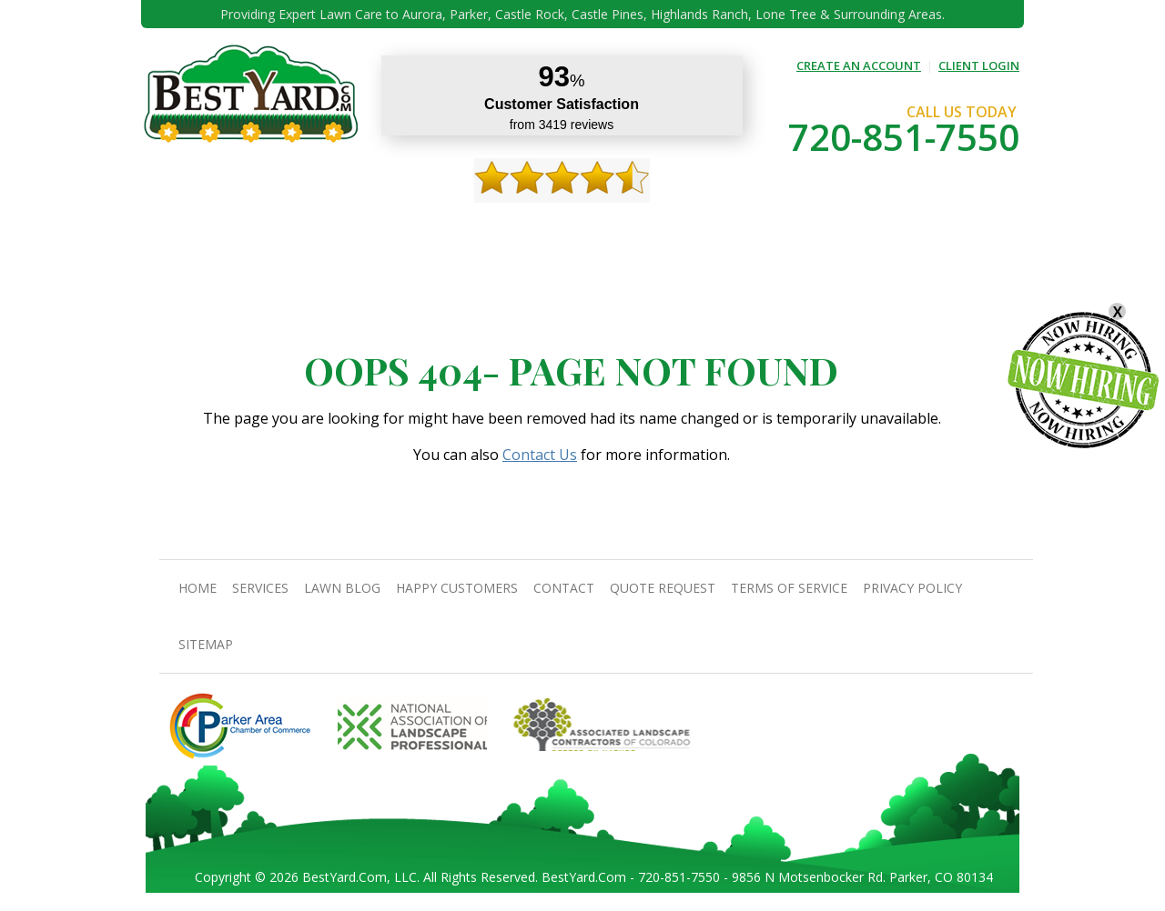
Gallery (477, 227)
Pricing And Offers (870, 227)
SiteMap (205, 644)
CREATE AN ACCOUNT (858, 65)
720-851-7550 (903, 137)
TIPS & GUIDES (398, 227)
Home (189, 227)
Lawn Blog (342, 587)
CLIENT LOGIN (978, 65)
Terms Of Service (789, 587)
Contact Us (539, 455)
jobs (956, 227)
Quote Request (753, 227)
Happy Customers (569, 227)
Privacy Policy (912, 587)
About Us (251, 227)
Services (319, 227)
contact (664, 227)
